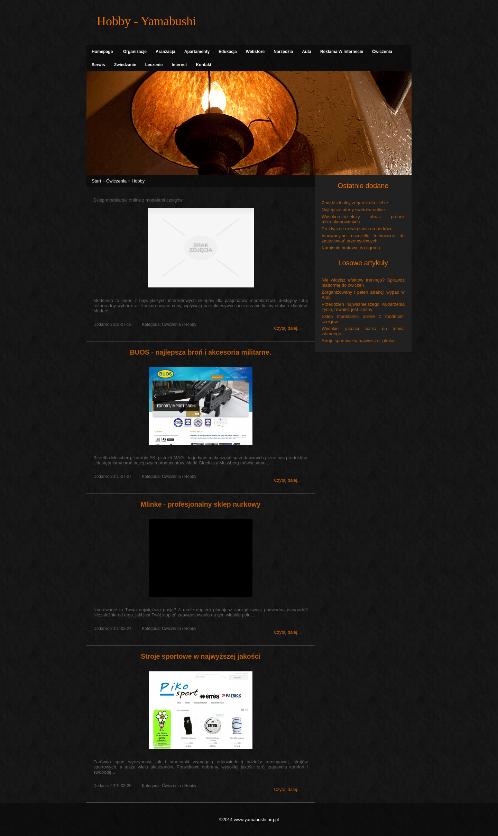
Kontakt (203, 64)
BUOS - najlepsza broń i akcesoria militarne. (200, 352)
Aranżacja (165, 51)
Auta (306, 51)
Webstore (255, 51)
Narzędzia (283, 51)
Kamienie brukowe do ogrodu (351, 247)
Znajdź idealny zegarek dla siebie (355, 202)
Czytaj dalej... (287, 328)
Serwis (98, 64)
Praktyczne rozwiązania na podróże (357, 228)
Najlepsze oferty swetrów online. (354, 209)
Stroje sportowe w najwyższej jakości (200, 656)
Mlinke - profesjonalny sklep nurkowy (201, 504)
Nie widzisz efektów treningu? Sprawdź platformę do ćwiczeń (363, 282)
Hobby (138, 181)
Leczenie (154, 64)
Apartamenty (197, 51)
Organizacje (135, 51)
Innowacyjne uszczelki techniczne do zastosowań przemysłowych (363, 238)
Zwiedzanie (125, 64)
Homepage (102, 51)
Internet (179, 64)
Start (96, 181)
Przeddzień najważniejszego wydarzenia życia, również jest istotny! (363, 307)
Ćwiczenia (382, 51)
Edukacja (228, 51)
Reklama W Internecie (341, 51)
